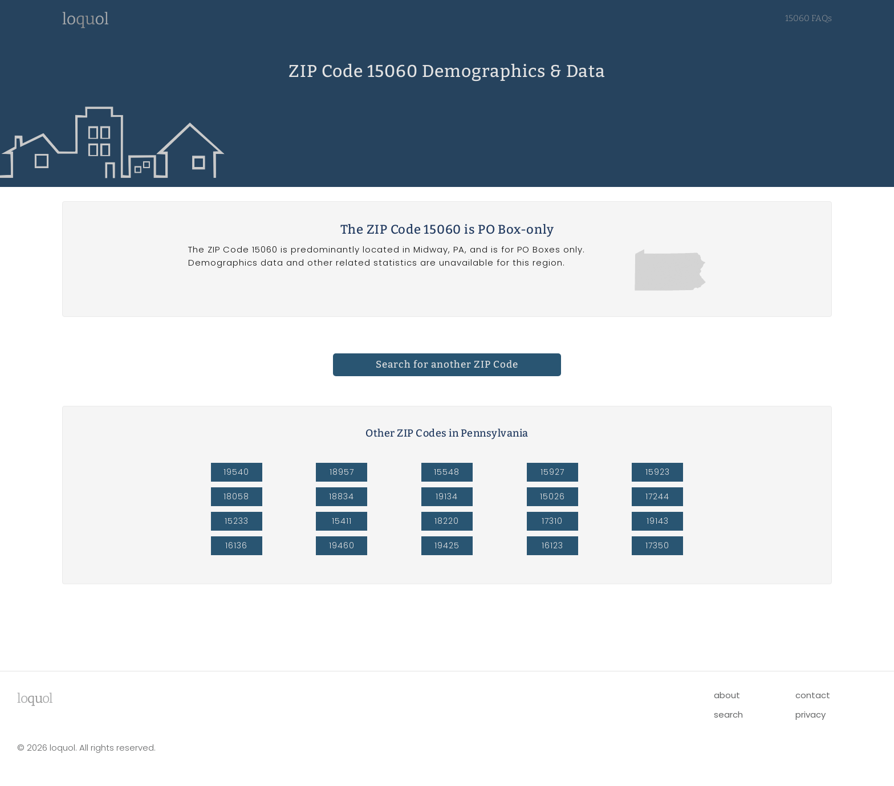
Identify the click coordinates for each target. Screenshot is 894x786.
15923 (657, 472)
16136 (236, 545)
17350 (657, 545)
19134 (447, 496)
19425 (447, 545)
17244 (657, 496)
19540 (236, 472)
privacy (810, 714)
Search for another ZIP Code (447, 364)
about (727, 695)
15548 (447, 472)
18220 (446, 521)
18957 (342, 472)
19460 (342, 545)
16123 (552, 545)
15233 (237, 521)
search (728, 714)
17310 (552, 521)
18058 (236, 496)
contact (812, 695)
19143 (658, 521)
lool (34, 698)
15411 (342, 521)
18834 (341, 496)
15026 (552, 496)
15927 (552, 472)
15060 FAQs (808, 18)
